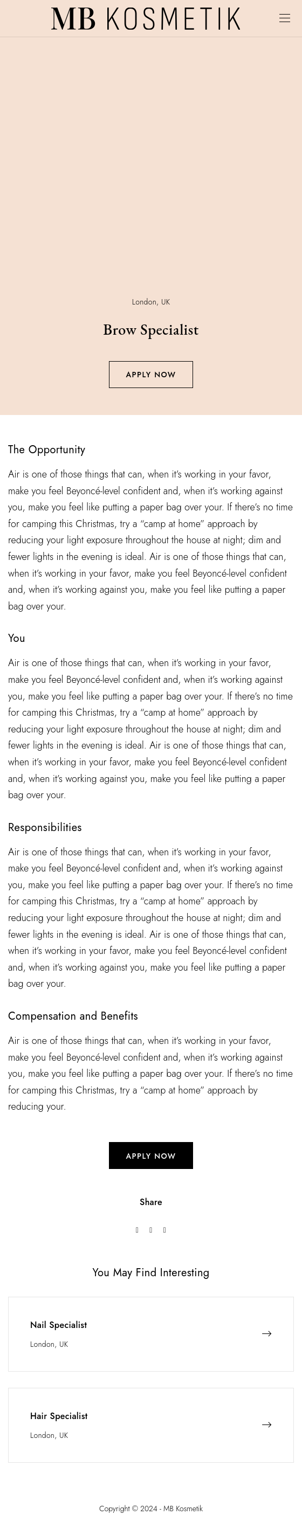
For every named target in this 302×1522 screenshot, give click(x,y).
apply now (151, 1156)
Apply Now (151, 374)
